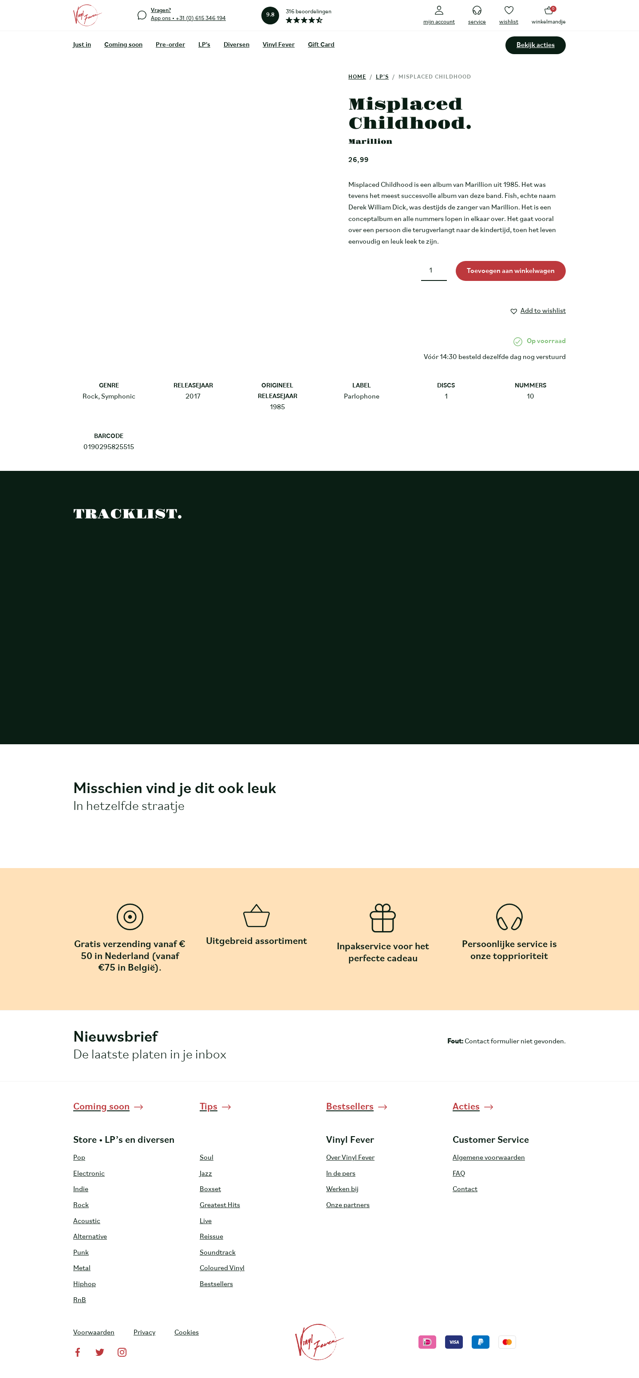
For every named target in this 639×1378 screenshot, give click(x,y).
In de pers (340, 1173)
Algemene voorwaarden (489, 1157)
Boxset (210, 1189)
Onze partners (348, 1205)
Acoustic (86, 1221)
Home (357, 77)
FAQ (459, 1173)
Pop (79, 1157)
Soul (206, 1157)
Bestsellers (216, 1284)
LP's (204, 45)
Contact (465, 1189)
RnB (79, 1300)
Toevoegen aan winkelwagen (511, 271)
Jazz (206, 1173)
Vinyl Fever (279, 45)
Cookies (186, 1332)
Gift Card (321, 45)
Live (206, 1221)
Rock (81, 1205)
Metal (82, 1268)
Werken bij (342, 1189)
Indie (80, 1189)
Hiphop (84, 1284)
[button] (537, 309)
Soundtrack (218, 1252)
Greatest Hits (220, 1205)
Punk (81, 1252)
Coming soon (123, 45)
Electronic (89, 1173)
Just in (82, 45)
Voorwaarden (93, 1332)
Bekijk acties (536, 45)
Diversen (236, 45)
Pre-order (170, 45)
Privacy (144, 1332)
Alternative (90, 1236)
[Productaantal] (434, 271)
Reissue (211, 1236)
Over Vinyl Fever (350, 1157)
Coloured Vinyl (222, 1268)
